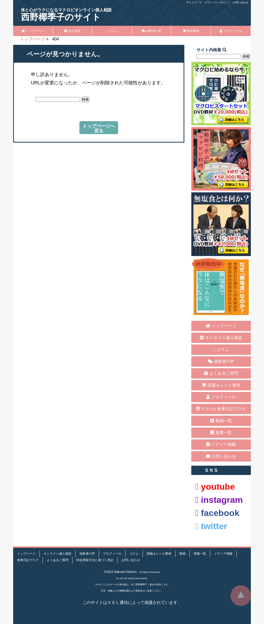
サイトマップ (194, 2)
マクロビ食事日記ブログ (221, 409)
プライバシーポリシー (217, 2)
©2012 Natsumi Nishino (120, 572)
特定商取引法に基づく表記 (94, 560)
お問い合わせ (240, 2)
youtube (215, 486)
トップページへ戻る (98, 128)
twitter (211, 526)
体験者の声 (151, 31)
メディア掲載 (221, 444)
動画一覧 (221, 420)
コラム (112, 31)
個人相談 (72, 31)
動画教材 (191, 31)
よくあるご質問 (221, 373)
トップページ (32, 31)
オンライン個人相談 (221, 337)
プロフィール (231, 31)
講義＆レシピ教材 (221, 385)
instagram (219, 500)
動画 (182, 553)
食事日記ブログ (28, 560)
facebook (217, 513)
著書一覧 (221, 432)
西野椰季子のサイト (66, 15)
